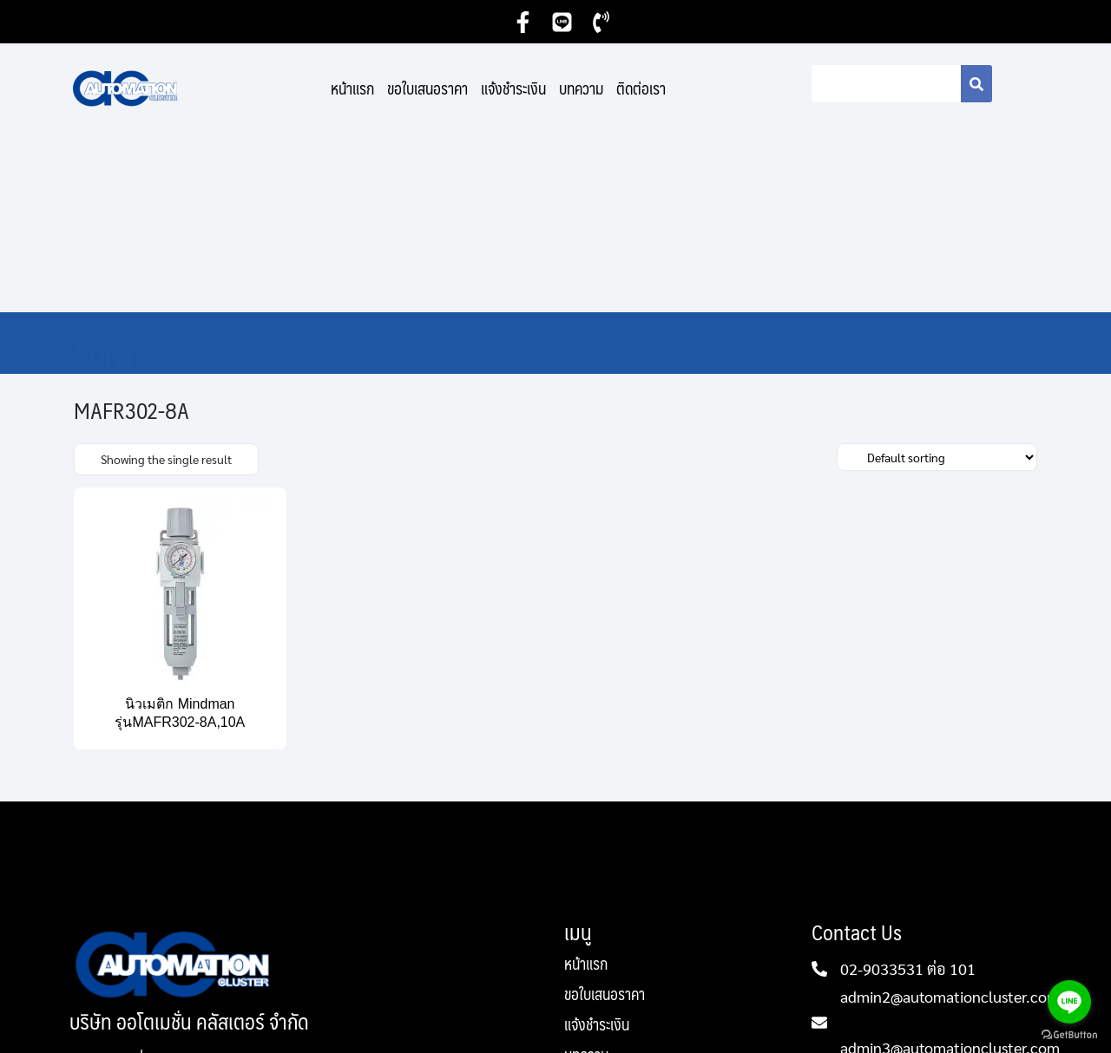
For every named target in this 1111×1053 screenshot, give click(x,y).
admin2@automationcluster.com (950, 817)
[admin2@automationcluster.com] (819, 844)
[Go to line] (1069, 1002)
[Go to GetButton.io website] (1069, 1035)
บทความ (581, 88)
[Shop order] (937, 278)
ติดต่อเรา (641, 88)
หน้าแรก (352, 88)
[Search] (976, 83)
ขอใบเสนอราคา (427, 88)
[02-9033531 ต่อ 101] (819, 790)
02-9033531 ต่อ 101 (908, 790)
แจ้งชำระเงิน (513, 88)
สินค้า (103, 174)
